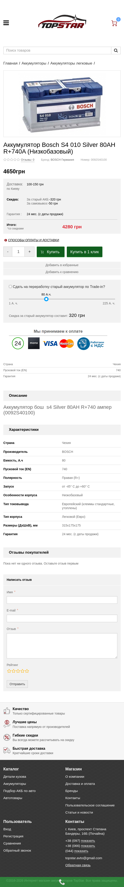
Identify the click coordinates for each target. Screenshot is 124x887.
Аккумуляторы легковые (71, 63)
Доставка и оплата (80, 784)
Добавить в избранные (61, 265)
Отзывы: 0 (27, 159)
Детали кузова (14, 776)
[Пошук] (116, 50)
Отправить (17, 684)
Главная (10, 63)
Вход (7, 829)
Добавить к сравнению (62, 272)
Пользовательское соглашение (90, 805)
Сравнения (12, 843)
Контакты (72, 798)
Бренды (71, 791)
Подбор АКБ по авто (19, 791)
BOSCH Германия (62, 159)
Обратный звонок (17, 850)
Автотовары (12, 798)
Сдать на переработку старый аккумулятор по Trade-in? (57, 287)
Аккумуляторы (34, 63)
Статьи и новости (79, 812)
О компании (74, 776)
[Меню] (6, 23)
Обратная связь (78, 865)
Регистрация (13, 836)
